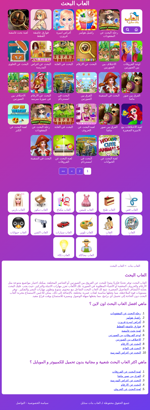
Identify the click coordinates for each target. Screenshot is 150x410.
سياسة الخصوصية (38, 402)
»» (63, 171)
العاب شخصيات (132, 232)
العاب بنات (134, 265)
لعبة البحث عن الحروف (86, 127)
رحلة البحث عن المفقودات (109, 32)
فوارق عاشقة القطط (41, 32)
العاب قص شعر (132, 210)
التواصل (20, 402)
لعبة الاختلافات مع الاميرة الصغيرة (131, 127)
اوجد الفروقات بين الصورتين (131, 64)
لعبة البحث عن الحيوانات (109, 158)
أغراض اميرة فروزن (63, 32)
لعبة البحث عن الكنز (18, 127)
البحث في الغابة (132, 348)
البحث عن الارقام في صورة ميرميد (41, 95)
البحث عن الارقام (131, 343)
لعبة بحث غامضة (131, 330)
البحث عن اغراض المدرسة (41, 64)
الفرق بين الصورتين (86, 95)
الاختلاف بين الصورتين (109, 64)
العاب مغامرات (109, 232)
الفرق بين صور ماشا (131, 95)
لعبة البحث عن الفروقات (63, 158)
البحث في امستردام (63, 95)
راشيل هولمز (133, 317)
